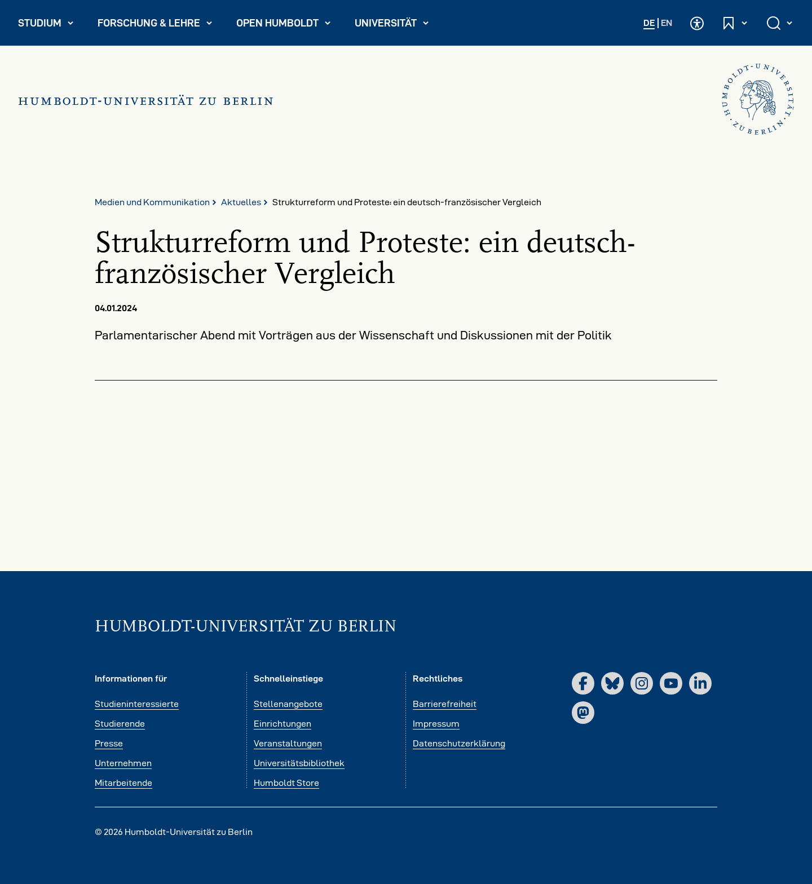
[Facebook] (583, 683)
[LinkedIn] (700, 683)
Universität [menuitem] (396, 25)
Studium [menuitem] (50, 25)
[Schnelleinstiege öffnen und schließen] (735, 23)
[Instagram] (641, 683)
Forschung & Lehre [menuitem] (155, 25)
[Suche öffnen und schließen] (780, 23)
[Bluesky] (612, 683)
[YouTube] (671, 683)
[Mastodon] (583, 712)
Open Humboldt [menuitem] (288, 25)
